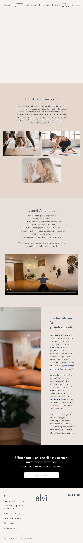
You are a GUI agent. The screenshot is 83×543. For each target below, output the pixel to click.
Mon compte (65, 5)
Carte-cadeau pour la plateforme (13, 507)
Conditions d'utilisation (13, 523)
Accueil (7, 5)
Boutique (56, 5)
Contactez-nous (10, 528)
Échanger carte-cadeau (13, 513)
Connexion (76, 5)
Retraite (7, 496)
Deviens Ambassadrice (13, 501)
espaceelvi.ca (12, 538)
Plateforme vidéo (18, 5)
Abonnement (31, 5)
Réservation (44, 5)
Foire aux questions (12, 518)
